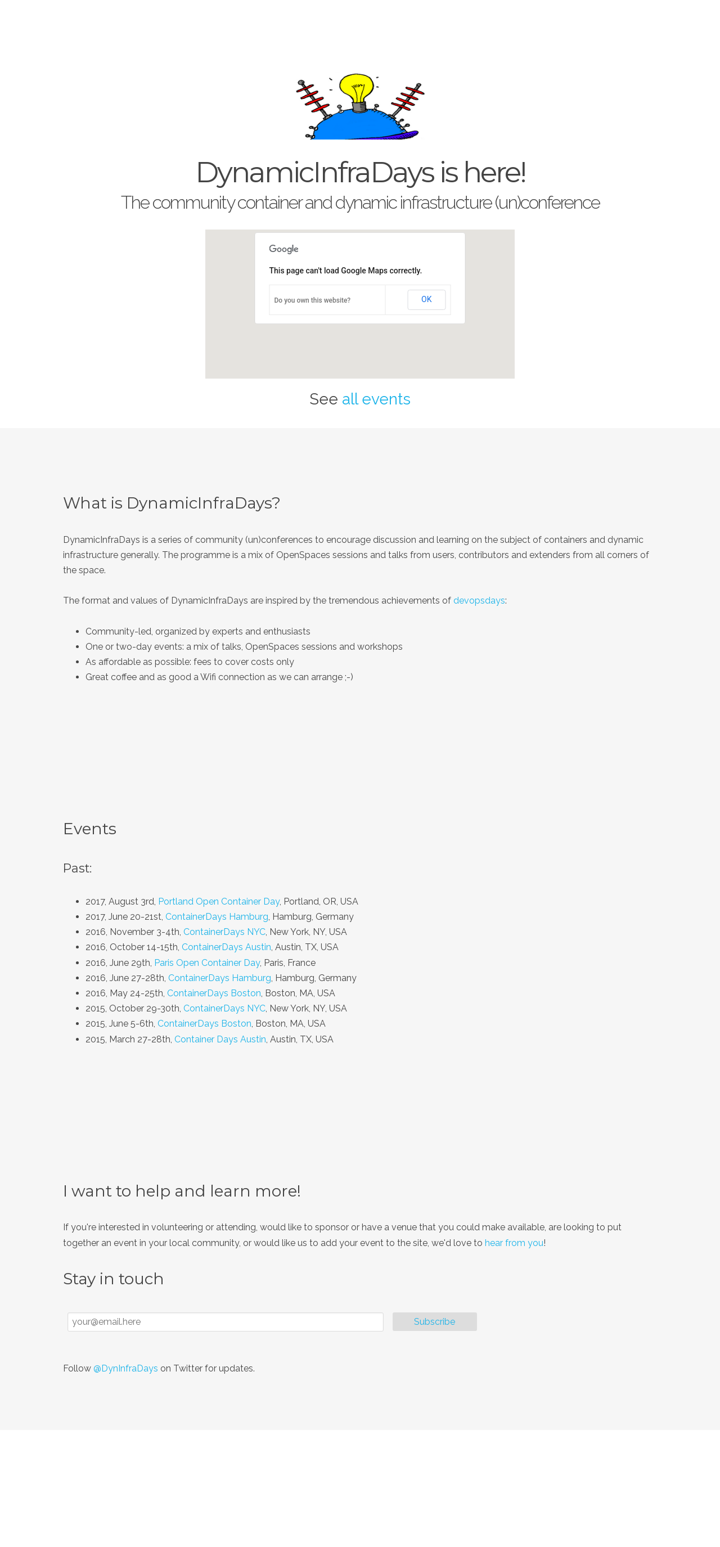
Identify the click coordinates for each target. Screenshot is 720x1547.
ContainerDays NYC (224, 932)
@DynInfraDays (125, 1368)
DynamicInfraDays (157, 22)
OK (426, 299)
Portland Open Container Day (219, 901)
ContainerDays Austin (226, 947)
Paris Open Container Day (207, 962)
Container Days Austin (220, 1039)
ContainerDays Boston (214, 993)
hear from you (514, 1243)
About (544, 22)
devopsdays (479, 600)
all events (376, 399)
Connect (632, 22)
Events (586, 22)
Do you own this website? (312, 300)
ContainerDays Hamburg (216, 916)
